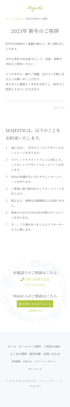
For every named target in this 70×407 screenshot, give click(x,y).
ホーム (12, 346)
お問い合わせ (51, 354)
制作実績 (35, 354)
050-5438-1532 (34, 279)
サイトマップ (35, 368)
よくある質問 (18, 354)
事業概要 (16, 361)
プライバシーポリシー (45, 361)
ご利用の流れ (52, 346)
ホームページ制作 (30, 346)
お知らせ (27, 361)
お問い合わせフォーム (35, 304)
